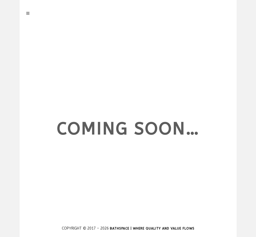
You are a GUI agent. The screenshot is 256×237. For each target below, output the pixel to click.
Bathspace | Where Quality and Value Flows (152, 228)
